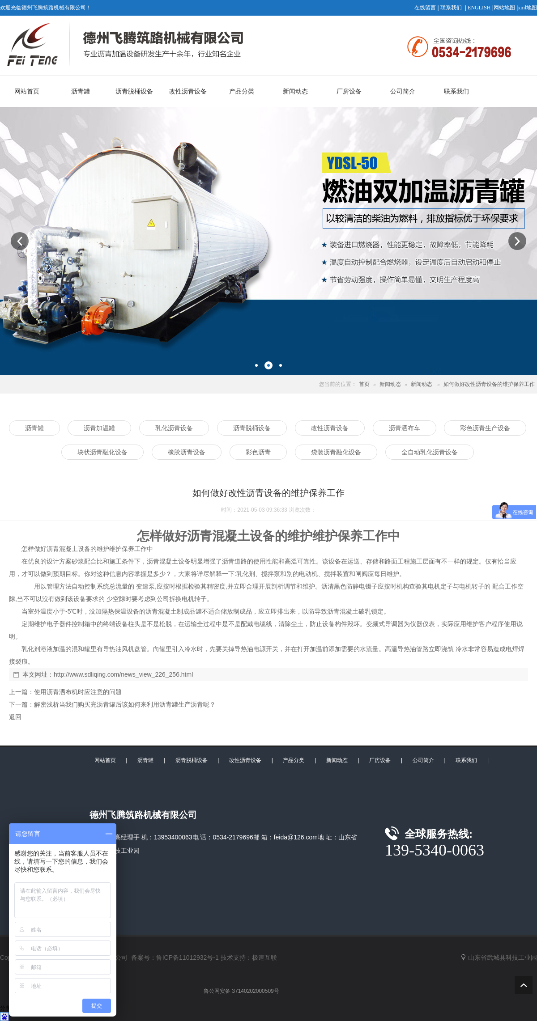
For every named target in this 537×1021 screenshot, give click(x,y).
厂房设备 (380, 760)
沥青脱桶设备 (191, 760)
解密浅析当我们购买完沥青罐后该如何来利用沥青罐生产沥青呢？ (125, 704)
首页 (364, 384)
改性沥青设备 (245, 760)
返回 (15, 716)
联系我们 (451, 7)
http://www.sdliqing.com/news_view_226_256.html (123, 674)
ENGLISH (479, 7)
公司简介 (423, 760)
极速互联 (264, 957)
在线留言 (425, 7)
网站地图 (504, 7)
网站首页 (105, 760)
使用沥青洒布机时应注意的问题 (78, 691)
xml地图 (527, 7)
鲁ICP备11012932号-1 (187, 957)
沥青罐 (145, 760)
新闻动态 (390, 384)
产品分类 (293, 760)
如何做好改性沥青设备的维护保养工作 (489, 384)
